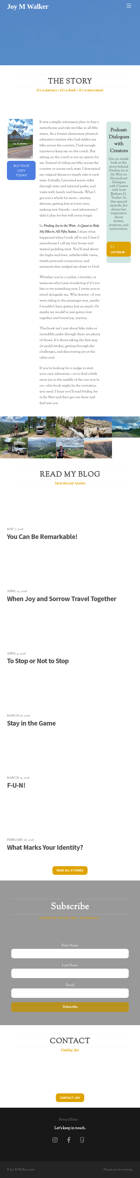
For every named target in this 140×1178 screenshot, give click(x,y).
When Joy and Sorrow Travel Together (61, 598)
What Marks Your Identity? (45, 847)
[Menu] (129, 6)
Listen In (118, 249)
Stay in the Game (31, 723)
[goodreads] (83, 1140)
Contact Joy (70, 1098)
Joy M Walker (19, 1170)
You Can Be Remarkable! (42, 536)
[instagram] (56, 1140)
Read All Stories (70, 870)
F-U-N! (16, 785)
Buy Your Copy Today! (21, 170)
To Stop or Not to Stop (38, 660)
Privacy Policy (68, 1119)
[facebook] (69, 1140)
